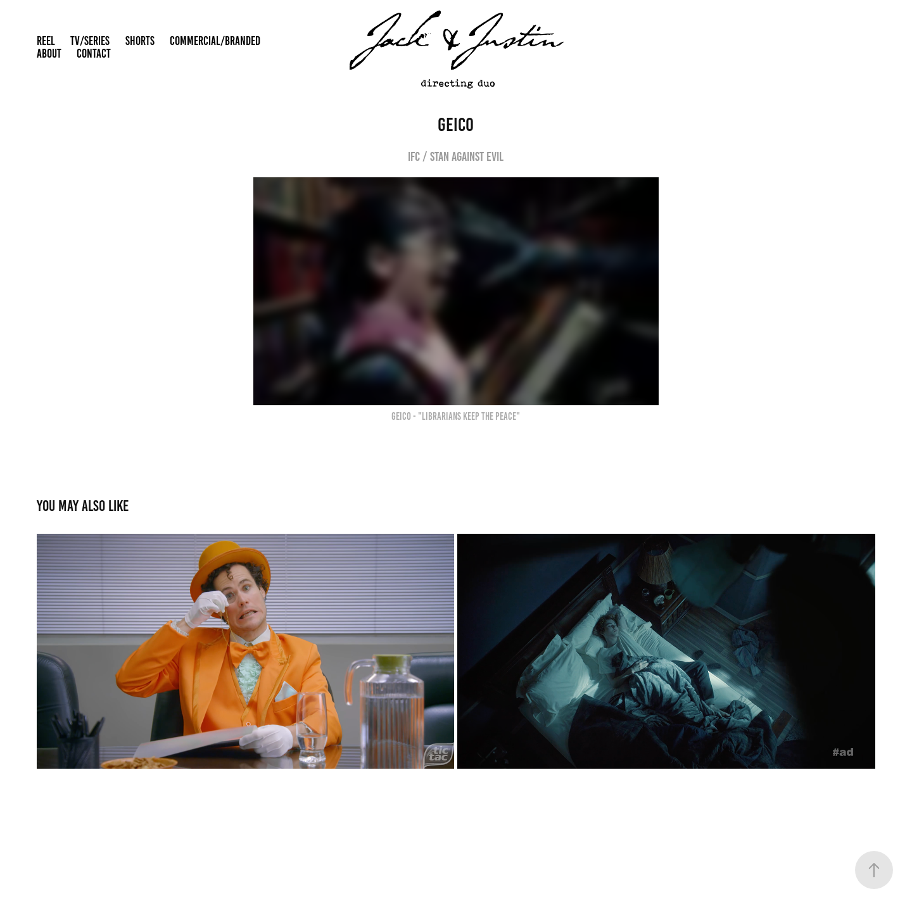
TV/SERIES (90, 40)
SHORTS (140, 40)
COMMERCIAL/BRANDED (215, 40)
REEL (46, 40)
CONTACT (94, 53)
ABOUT (49, 53)
